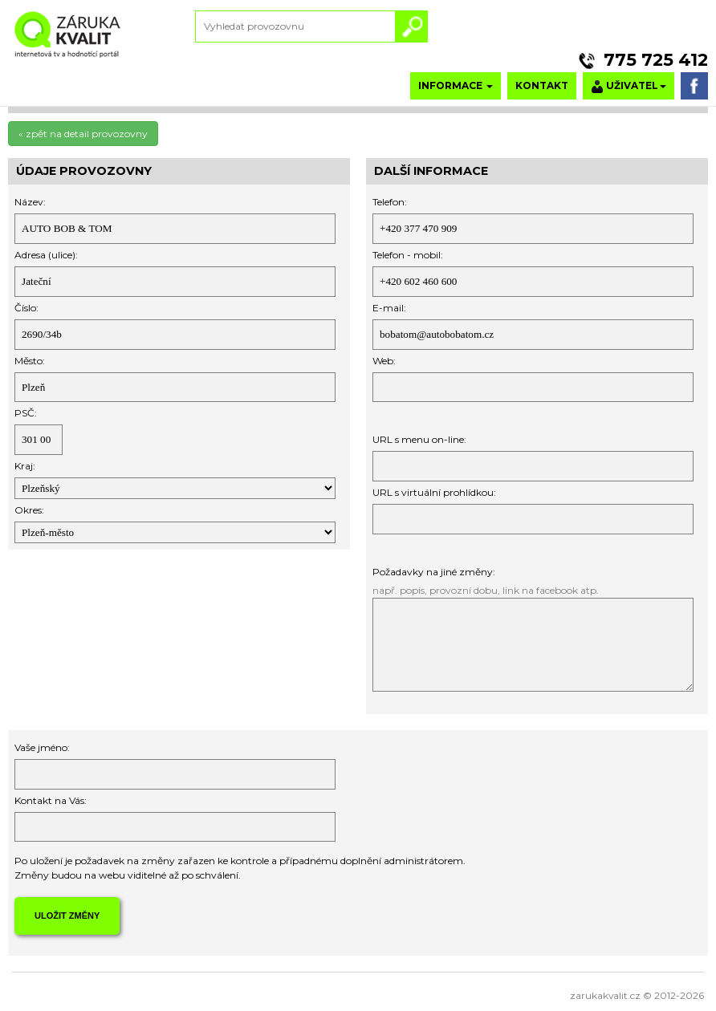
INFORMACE (455, 85)
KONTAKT (541, 85)
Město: (29, 361)
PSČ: (25, 413)
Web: (384, 361)
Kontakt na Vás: (50, 800)
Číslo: (26, 308)
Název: (30, 202)
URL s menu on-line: (419, 439)
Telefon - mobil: (407, 255)
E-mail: (389, 308)
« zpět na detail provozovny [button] (83, 134)
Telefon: (389, 202)
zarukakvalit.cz (605, 995)
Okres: (29, 510)
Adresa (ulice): (46, 255)
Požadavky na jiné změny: (433, 572)
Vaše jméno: (42, 747)
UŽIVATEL (628, 86)
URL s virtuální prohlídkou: (434, 492)
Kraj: (24, 466)
